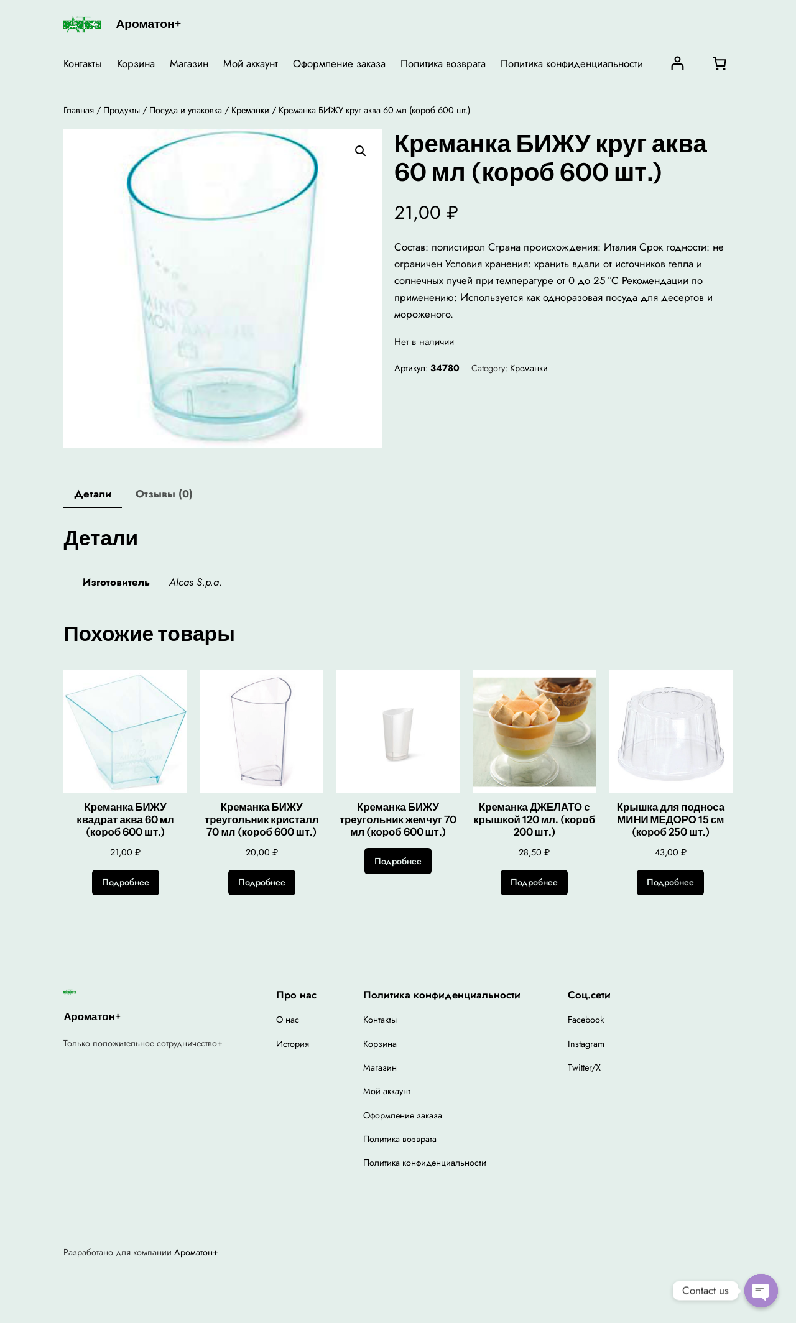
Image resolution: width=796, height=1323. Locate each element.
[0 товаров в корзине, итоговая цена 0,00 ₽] (719, 63)
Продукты (121, 110)
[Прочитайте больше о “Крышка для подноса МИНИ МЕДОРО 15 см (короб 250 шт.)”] (670, 883)
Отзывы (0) (164, 493)
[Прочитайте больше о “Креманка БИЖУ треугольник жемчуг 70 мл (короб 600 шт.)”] (398, 861)
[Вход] (677, 63)
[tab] (92, 495)
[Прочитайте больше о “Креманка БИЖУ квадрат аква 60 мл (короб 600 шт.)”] (125, 883)
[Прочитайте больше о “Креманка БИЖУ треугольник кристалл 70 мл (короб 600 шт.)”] (261, 883)
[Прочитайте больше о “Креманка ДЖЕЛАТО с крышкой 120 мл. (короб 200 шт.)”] (534, 883)
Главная (78, 110)
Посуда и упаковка (185, 110)
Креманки (250, 110)
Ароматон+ (148, 23)
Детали (92, 493)
